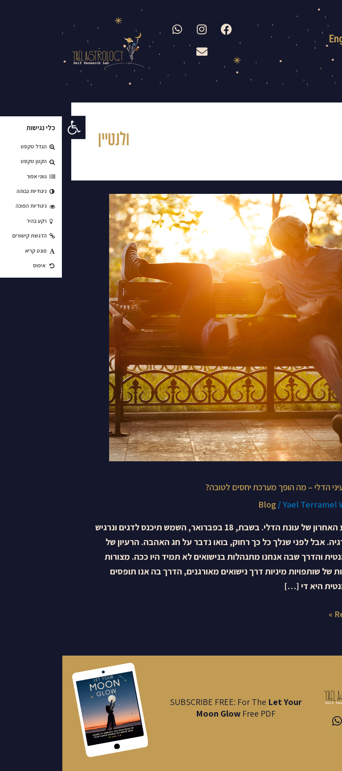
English (282, 39)
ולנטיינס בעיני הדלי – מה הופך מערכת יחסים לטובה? (228, 487)
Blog (205, 504)
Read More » (290, 613)
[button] (11, 127)
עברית (327, 40)
